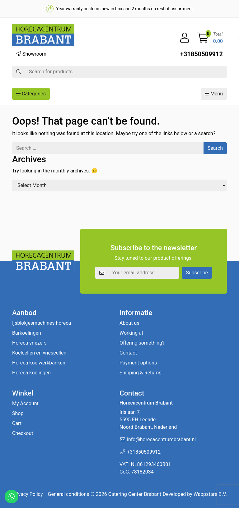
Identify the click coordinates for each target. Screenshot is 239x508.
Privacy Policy (27, 494)
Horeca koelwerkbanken (38, 363)
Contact (128, 353)
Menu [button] (214, 94)
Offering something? (142, 343)
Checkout (22, 433)
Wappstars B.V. (210, 494)
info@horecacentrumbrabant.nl (161, 439)
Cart (16, 423)
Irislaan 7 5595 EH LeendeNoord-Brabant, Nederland (148, 419)
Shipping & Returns (141, 373)
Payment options (138, 363)
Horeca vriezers (29, 343)
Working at (131, 333)
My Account (25, 403)
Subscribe (197, 273)
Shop (17, 413)
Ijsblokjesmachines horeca (41, 323)
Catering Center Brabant (134, 494)
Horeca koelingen (31, 373)
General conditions (68, 494)
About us (129, 323)
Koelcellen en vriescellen (39, 353)
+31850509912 (201, 54)
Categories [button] (31, 94)
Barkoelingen (26, 333)
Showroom (31, 54)
